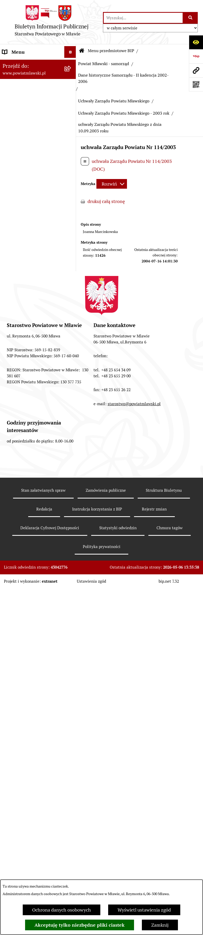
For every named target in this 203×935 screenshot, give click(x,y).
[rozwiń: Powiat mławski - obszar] (71, 131)
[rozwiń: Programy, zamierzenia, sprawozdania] (71, 109)
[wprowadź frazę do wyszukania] (143, 18)
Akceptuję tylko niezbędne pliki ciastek (79, 925)
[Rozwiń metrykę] (111, 184)
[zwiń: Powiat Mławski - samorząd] (71, 146)
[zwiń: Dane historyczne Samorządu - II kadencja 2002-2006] (71, 307)
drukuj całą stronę (106, 201)
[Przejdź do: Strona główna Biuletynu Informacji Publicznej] (82, 51)
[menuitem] (38, 79)
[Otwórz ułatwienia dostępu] (196, 42)
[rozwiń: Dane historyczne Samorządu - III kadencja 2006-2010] (71, 278)
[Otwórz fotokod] (196, 84)
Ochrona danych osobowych (61, 910)
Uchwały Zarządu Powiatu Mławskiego (113, 101)
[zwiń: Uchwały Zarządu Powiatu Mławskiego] (71, 425)
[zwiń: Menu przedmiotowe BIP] (71, 64)
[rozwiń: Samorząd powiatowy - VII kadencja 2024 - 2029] (71, 168)
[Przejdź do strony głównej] (51, 22)
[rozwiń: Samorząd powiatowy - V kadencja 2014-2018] (71, 227)
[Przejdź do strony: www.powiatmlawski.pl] (196, 70)
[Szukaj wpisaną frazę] (190, 18)
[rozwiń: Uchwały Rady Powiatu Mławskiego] (71, 403)
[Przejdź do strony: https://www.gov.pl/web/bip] (196, 56)
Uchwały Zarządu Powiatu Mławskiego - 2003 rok (123, 113)
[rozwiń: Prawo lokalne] (71, 94)
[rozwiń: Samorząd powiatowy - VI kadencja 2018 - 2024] (71, 197)
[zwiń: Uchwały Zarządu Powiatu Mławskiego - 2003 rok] (71, 454)
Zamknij (160, 925)
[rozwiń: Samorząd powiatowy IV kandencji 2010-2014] (71, 249)
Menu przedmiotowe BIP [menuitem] (28, 64)
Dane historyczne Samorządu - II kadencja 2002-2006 (123, 78)
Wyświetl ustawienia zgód (144, 910)
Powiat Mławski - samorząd (103, 63)
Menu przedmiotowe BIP (111, 50)
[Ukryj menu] (70, 52)
